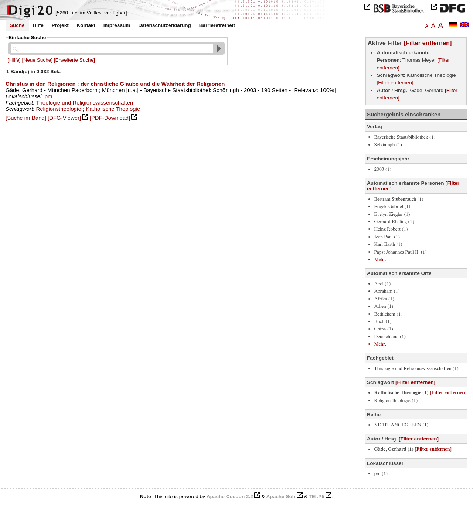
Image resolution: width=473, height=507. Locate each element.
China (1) (383, 328)
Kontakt (85, 25)
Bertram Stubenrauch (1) (398, 199)
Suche (17, 25)
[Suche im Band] (26, 118)
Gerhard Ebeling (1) (394, 221)
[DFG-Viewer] (64, 118)
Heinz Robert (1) (391, 229)
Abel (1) (382, 283)
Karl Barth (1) (388, 244)
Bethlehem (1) (388, 314)
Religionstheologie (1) (396, 400)
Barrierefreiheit (217, 25)
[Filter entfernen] (428, 43)
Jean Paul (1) (387, 236)
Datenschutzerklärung (164, 25)
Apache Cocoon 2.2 (230, 496)
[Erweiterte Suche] (74, 60)
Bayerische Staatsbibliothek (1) (404, 137)
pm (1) (381, 473)
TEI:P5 (316, 496)
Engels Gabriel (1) (392, 206)
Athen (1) (383, 306)
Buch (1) (382, 321)
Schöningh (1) (388, 144)
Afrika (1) (384, 299)
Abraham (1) (386, 291)
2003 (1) (382, 169)
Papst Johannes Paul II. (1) (400, 252)
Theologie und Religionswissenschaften (84, 102)
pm (48, 96)
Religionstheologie (58, 109)
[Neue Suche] (37, 60)
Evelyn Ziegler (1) (392, 214)
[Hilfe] (14, 60)
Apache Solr (281, 496)
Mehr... (381, 259)
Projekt (60, 25)
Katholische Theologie (113, 109)
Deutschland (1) (390, 336)
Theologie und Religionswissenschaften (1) (416, 368)
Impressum (116, 25)
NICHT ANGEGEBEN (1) (401, 425)
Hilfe (38, 25)
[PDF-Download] (110, 118)
